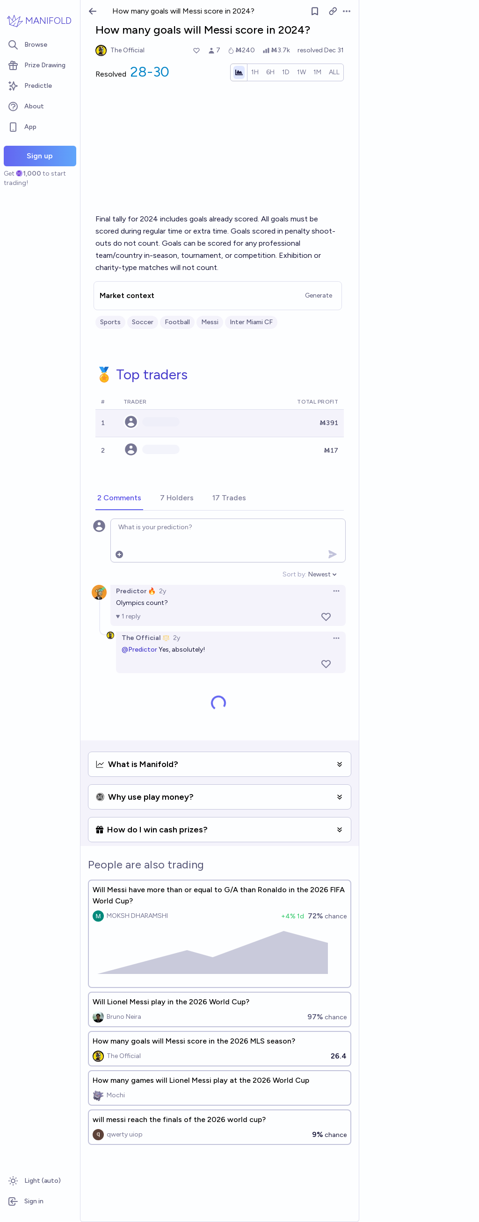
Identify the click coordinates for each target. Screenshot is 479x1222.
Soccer (142, 322)
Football (177, 322)
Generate (318, 295)
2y (162, 591)
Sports (110, 322)
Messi (209, 322)
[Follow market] (314, 11)
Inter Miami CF (251, 322)
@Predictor (139, 650)
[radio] (255, 72)
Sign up (40, 155)
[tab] (119, 498)
